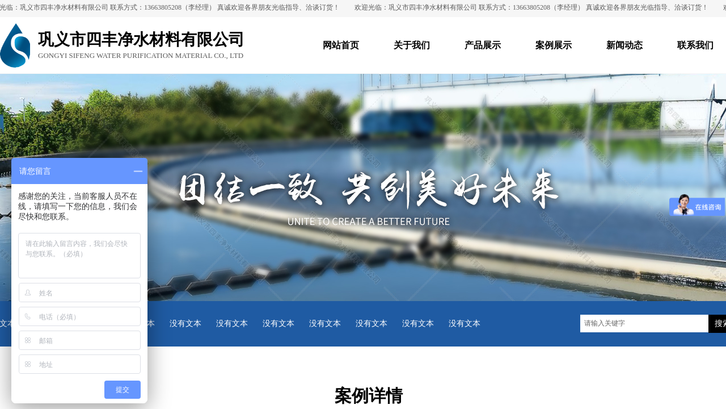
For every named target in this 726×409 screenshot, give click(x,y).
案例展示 (553, 45)
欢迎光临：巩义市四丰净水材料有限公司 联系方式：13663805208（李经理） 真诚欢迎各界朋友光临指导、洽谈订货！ (534, 7)
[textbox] (644, 323)
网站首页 (341, 45)
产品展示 (483, 45)
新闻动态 (624, 45)
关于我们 (412, 45)
